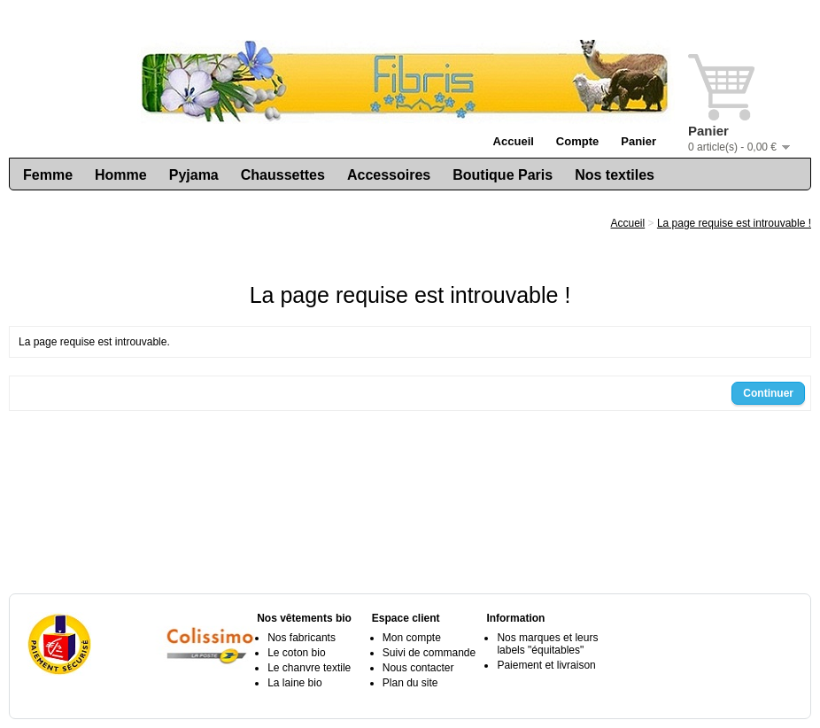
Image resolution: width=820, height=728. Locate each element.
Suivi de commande (429, 653)
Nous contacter (418, 668)
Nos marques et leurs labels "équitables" (547, 643)
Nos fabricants (301, 637)
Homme (121, 174)
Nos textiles (614, 174)
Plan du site (410, 683)
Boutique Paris (503, 174)
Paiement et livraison (546, 665)
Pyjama (194, 174)
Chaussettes (283, 174)
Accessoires (388, 174)
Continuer (768, 393)
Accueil (513, 141)
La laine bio (294, 683)
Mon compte (412, 637)
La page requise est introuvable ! (734, 223)
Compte (577, 141)
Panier (638, 141)
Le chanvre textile (309, 668)
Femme (48, 174)
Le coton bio (296, 653)
